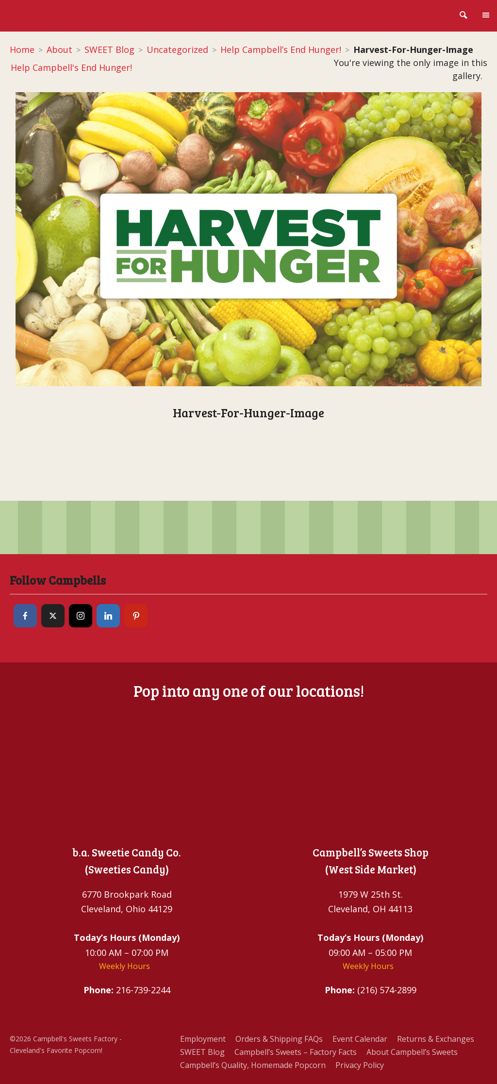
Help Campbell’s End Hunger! (280, 49)
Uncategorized (177, 49)
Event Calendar (359, 1039)
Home (22, 49)
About (59, 49)
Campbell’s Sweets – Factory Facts (295, 1052)
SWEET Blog (109, 49)
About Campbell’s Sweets (412, 1052)
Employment (203, 1039)
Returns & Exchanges (435, 1039)
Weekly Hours (124, 966)
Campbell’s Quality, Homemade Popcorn (253, 1065)
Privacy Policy (359, 1065)
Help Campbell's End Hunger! (71, 67)
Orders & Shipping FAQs (279, 1039)
